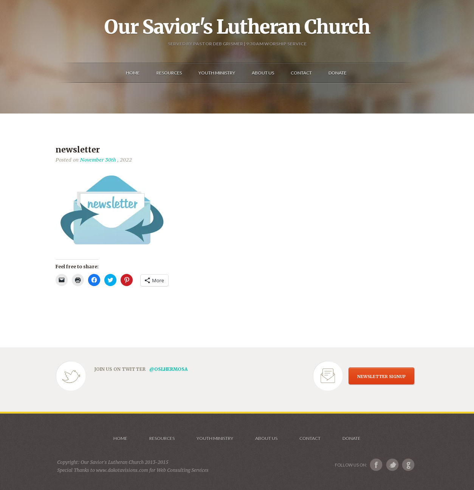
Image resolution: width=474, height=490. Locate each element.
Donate (351, 438)
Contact (310, 438)
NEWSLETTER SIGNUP (381, 376)
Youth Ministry (215, 438)
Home (120, 438)
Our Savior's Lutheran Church (237, 27)
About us (266, 438)
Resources (162, 438)
